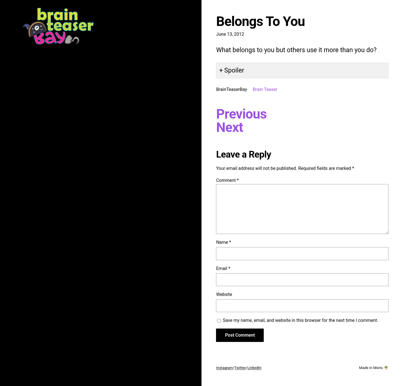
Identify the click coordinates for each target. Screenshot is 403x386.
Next (229, 127)
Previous (241, 114)
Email (223, 268)
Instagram (224, 368)
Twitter (240, 368)
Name (223, 242)
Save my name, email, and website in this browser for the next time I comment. (300, 320)
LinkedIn (255, 368)
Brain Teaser (265, 89)
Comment (227, 180)
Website (224, 294)
